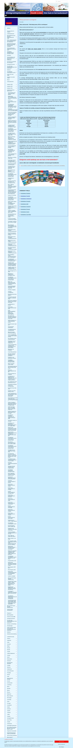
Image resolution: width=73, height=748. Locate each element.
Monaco (12, 692)
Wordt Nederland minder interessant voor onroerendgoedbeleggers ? (13, 399)
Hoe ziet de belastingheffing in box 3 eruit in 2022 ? (12, 442)
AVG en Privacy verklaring (12, 735)
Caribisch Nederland (12, 653)
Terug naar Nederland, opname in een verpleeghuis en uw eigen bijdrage (12, 346)
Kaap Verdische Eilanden (12, 679)
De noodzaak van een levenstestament (12, 339)
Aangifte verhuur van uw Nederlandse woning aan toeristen (12, 268)
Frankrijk (12, 665)
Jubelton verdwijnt (11, 576)
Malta (12, 686)
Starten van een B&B (11, 616)
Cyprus (12, 657)
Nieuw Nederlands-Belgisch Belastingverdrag (11, 171)
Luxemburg (12, 684)
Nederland (12, 694)
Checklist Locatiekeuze (10, 292)
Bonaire (12, 647)
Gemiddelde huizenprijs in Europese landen (11, 470)
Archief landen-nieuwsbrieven (10, 610)
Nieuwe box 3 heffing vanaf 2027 (12, 158)
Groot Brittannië (12, 670)
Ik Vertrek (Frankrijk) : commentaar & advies (12, 219)
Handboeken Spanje (25, 211)
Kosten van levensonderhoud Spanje (11, 485)
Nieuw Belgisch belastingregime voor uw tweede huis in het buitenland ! (12, 226)
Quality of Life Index (12, 195)
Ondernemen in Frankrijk (11, 179)
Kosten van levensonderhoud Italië (11, 499)
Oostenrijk (12, 699)
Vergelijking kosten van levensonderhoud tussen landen (12, 460)
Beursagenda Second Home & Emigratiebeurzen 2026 (12, 37)
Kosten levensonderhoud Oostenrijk (11, 506)
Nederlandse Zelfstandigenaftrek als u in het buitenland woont (12, 98)
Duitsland (12, 660)
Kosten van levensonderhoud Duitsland (11, 496)
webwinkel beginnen (40, 745)
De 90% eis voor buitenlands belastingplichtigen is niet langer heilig (12, 424)
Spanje (12, 707)
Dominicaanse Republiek (12, 663)
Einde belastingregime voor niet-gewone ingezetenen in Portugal (12, 114)
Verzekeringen (10, 625)
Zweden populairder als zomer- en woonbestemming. (12, 181)
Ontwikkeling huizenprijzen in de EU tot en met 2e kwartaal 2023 (12, 130)
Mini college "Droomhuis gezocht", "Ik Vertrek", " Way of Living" (11, 728)
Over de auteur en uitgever (10, 31)
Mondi (8, 79)
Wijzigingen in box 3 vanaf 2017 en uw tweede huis (12, 342)
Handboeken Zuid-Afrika (26, 214)
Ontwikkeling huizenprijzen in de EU (12, 72)
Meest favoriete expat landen (11, 364)
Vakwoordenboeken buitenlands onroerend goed (11, 49)
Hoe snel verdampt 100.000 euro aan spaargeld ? (11, 354)
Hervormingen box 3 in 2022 (12, 271)
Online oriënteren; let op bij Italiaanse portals (12, 154)
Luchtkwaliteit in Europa (11, 305)
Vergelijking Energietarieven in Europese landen (10, 52)
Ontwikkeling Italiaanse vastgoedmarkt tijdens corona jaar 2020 (11, 417)
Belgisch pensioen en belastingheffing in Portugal (12, 412)
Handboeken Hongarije (25, 201)
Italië (12, 676)
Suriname (12, 708)
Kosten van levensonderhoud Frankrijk (11, 488)
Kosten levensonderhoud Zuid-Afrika (11, 517)
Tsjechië (12, 710)
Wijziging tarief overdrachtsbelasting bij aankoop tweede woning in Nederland (12, 264)
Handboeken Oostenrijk (26, 206)
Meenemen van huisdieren (11, 350)
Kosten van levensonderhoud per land (12, 101)
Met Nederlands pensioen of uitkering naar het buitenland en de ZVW (12, 317)
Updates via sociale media (11, 77)
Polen (12, 701)
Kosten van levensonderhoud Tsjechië (11, 514)
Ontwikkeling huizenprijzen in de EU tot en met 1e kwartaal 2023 (12, 175)
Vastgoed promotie (11, 618)
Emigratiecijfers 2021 (12, 560)
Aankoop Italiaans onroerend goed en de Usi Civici (12, 533)
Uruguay (12, 716)
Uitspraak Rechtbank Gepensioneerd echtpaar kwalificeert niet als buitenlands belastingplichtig (12, 191)
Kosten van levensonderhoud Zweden (11, 510)
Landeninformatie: (10, 636)
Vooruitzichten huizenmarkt (11, 327)
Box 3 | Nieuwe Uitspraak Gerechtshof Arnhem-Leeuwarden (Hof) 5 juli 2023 (12, 186)
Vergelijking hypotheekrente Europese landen (11, 361)
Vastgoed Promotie (12, 64)
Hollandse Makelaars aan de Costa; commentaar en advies (12, 215)
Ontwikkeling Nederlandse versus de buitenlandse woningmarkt (12, 597)
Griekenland (12, 669)
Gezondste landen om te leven (12, 421)
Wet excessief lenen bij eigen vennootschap (12, 578)
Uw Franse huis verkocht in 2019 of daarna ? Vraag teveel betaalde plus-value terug (12, 455)
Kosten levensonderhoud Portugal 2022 (11, 492)
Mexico (12, 690)
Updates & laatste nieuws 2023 (12, 90)
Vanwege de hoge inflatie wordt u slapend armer (11, 467)
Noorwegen (12, 697)
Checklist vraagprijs (11, 289)
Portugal (12, 703)
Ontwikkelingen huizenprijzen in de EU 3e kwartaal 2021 (12, 260)
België (12, 646)
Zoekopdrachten (10, 81)
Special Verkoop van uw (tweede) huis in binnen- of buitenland (12, 58)
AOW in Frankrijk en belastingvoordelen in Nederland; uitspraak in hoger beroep (12, 404)
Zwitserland (12, 723)
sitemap (33, 745)
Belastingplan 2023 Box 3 (12, 567)
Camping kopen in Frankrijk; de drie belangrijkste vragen (12, 126)
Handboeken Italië (24, 204)
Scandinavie (12, 705)
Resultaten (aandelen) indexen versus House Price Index (12, 301)
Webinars (12, 69)
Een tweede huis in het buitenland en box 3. (12, 382)
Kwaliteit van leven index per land (11, 391)
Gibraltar (12, 667)
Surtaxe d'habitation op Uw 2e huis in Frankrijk (12, 146)
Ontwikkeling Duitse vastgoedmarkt (12, 330)
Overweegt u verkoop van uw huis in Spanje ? (12, 222)
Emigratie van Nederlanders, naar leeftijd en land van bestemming (12, 588)
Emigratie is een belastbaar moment (12, 358)
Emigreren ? (9, 613)
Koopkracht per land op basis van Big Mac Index (12, 298)
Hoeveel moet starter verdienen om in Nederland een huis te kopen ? (12, 207)
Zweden (12, 721)
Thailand (12, 712)
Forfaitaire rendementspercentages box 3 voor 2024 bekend (13, 109)
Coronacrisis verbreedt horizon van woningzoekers (12, 385)
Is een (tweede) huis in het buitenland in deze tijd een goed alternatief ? (12, 395)
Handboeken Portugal (25, 209)
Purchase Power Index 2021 (12, 388)
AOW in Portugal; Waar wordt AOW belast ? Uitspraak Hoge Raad (11, 408)
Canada (12, 651)
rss (36, 745)
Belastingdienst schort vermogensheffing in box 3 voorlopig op (12, 256)
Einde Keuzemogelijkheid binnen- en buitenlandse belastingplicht (11, 312)
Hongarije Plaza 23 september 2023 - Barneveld (11, 167)
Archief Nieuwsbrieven (12, 351)
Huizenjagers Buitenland (11, 725)
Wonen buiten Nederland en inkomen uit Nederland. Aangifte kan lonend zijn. (12, 434)
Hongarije (12, 672)
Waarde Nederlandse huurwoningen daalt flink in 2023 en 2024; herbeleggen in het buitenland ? (12, 602)
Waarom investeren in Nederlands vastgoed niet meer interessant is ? (12, 122)
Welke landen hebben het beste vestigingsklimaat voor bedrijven (12, 203)
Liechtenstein (12, 682)
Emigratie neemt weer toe (12, 324)
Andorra (12, 638)
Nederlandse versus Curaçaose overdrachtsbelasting (12, 244)
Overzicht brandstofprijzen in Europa (11, 481)
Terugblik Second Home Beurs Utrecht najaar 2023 (12, 134)
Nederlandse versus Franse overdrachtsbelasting (12, 241)
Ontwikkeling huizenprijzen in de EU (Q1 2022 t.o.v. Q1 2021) (12, 557)
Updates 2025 (12, 86)
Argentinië (12, 640)
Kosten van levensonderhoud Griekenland (11, 503)
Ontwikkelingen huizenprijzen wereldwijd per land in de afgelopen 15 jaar (12, 106)
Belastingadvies (10, 614)
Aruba (12, 642)
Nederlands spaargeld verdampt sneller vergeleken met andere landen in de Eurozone (12, 552)
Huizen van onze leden (12, 75)
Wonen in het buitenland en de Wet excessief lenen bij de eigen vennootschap (12, 429)
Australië (12, 644)
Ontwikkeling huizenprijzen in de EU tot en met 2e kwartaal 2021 (12, 447)
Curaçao (12, 655)
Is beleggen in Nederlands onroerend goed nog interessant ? (12, 593)
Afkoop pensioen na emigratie (12, 374)
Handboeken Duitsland (25, 193)
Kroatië (12, 681)
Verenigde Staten (12, 718)
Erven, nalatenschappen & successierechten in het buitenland (11, 41)
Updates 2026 (12, 84)
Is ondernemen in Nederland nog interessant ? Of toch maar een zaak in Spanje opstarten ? (12, 378)
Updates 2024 (12, 88)
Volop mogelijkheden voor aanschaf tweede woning (12, 335)
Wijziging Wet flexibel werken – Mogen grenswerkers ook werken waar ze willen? (12, 583)
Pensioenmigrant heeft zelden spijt (11, 526)
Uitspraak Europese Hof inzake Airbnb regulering (12, 287)
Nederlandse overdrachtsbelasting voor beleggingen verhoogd (12, 573)
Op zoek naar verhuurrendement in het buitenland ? (12, 67)
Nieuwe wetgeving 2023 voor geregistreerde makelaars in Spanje (12, 138)
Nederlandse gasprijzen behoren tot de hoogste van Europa (12, 548)
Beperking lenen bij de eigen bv (12, 295)
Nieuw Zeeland (12, 695)
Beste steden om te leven (12, 539)
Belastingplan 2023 (12, 569)
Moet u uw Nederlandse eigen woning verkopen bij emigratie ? (12, 283)
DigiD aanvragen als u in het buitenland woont (12, 321)
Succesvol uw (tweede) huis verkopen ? (11, 62)
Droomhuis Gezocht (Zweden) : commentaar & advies (12, 248)
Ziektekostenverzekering (12, 633)
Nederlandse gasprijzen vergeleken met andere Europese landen (12, 564)
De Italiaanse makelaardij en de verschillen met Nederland (11, 151)
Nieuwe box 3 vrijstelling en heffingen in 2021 (11, 274)
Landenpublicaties (10, 33)
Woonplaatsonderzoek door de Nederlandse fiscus (12, 367)
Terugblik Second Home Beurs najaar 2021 (11, 451)
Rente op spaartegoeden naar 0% (12, 371)
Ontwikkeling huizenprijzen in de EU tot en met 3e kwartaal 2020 (12, 278)
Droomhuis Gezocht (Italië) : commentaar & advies (12, 234)
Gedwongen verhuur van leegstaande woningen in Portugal (12, 161)
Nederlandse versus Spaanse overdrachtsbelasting (12, 230)
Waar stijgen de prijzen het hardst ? (12, 536)
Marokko (12, 688)
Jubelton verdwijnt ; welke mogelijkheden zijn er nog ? (12, 211)
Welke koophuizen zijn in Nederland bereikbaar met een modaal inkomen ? (12, 142)
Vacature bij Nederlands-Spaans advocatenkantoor (12, 478)
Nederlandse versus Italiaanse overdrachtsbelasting (12, 252)
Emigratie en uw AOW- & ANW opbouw (12, 521)
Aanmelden (9, 23)
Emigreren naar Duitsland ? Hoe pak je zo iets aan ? (12, 529)
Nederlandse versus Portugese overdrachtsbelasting (12, 237)
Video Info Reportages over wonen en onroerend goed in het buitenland (11, 629)
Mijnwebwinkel (50, 745)
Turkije (12, 714)
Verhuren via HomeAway (11, 623)
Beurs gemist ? (10, 737)
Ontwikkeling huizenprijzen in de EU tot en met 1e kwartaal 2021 (12, 439)
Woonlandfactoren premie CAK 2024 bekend (11, 93)
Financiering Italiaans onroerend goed (12, 164)
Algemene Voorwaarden (11, 730)
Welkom (8, 28)
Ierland (12, 674)
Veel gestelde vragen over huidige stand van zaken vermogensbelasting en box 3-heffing (12, 543)
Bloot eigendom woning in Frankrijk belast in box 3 (11, 474)
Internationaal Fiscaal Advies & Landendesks (11, 733)
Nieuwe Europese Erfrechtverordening (12, 332)
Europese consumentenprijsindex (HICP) (12, 463)
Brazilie (12, 649)
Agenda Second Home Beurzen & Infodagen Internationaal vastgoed (12, 45)
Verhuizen (9, 55)
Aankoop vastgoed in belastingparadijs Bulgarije (12, 118)
